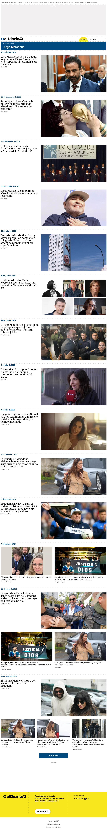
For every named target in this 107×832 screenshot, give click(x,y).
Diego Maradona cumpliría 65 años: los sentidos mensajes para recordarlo (19, 193)
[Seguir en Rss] (88, 799)
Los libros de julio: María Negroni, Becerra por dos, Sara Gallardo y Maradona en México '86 (19, 284)
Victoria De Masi (5, 335)
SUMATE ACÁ (42, 811)
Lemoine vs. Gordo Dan (55, 2)
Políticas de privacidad (53, 824)
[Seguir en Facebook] (77, 799)
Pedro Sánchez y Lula (74, 2)
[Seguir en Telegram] (79, 799)
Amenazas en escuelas (92, 2)
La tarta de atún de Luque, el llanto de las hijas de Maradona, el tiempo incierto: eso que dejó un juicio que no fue (19, 597)
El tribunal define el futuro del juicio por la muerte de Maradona (18, 683)
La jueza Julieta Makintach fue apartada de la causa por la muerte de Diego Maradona (17, 742)
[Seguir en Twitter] (74, 799)
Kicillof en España (18, 2)
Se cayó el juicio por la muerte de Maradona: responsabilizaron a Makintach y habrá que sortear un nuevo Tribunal (26, 665)
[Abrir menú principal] (104, 39)
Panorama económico (44, 2)
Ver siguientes (53, 756)
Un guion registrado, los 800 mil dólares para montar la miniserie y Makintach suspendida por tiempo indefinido (19, 418)
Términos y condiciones (53, 827)
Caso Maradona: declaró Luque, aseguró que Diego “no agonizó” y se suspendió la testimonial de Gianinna (19, 60)
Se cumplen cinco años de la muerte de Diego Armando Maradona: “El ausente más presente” (17, 105)
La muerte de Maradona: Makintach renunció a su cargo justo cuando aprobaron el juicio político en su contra (19, 463)
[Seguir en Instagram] (82, 799)
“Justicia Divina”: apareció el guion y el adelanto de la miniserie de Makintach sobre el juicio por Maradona (52, 742)
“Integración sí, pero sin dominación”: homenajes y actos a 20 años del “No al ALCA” (19, 148)
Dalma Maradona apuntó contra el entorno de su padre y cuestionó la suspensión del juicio (19, 373)
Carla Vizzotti (83, 2)
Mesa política (65, 2)
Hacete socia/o (83, 39)
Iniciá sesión (93, 39)
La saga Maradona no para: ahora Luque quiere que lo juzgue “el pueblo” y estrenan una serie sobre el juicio (20, 328)
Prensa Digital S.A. (53, 821)
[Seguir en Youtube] (85, 799)
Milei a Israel (35, 2)
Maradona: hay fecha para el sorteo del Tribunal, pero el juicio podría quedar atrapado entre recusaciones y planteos (19, 507)
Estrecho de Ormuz (27, 2)
